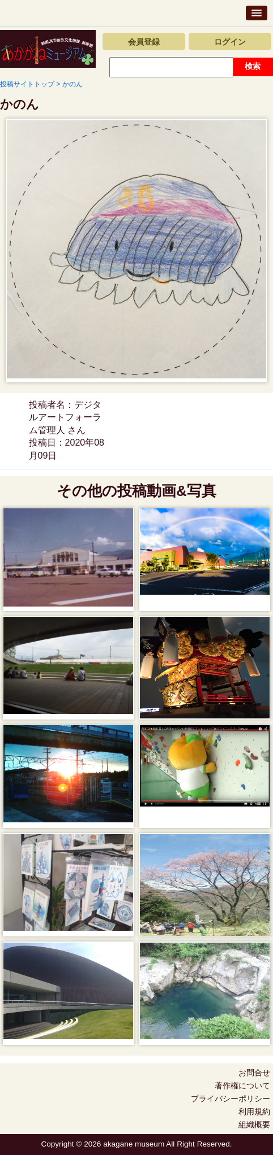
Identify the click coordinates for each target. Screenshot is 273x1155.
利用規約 (254, 1111)
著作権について (242, 1085)
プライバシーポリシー (230, 1098)
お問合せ (254, 1072)
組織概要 (254, 1124)
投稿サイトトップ (27, 84)
